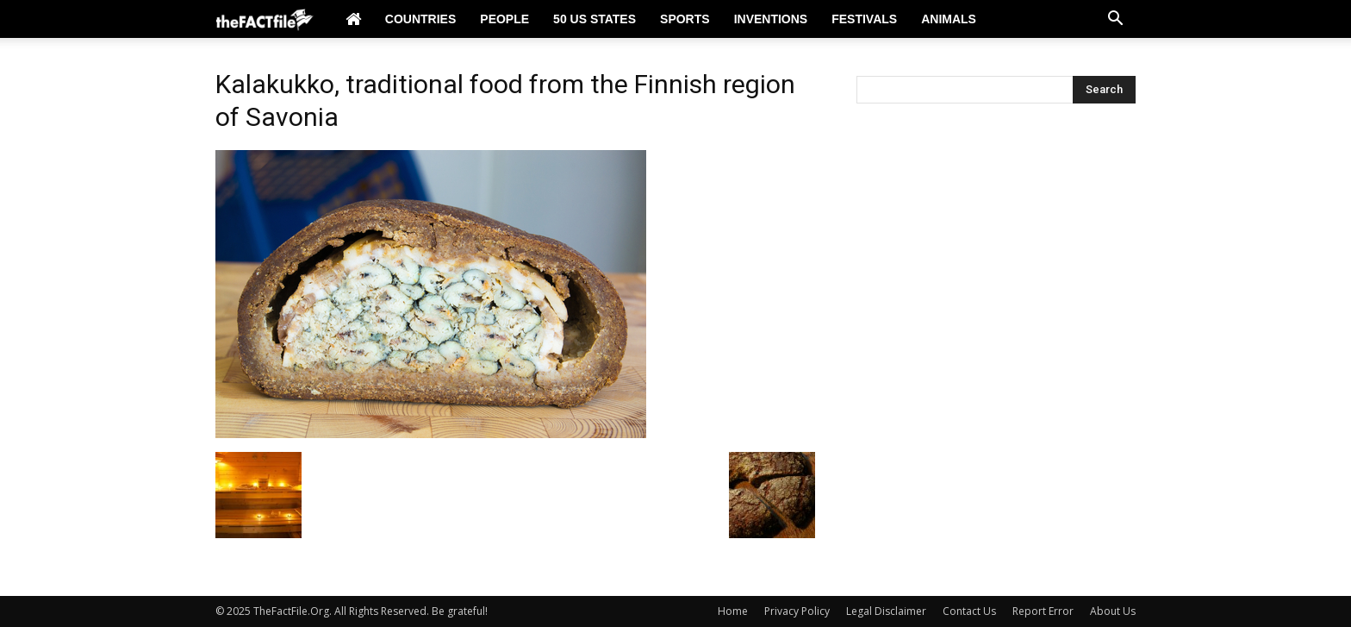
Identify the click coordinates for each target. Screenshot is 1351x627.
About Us (1113, 611)
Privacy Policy (797, 611)
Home (733, 611)
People (504, 19)
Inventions (771, 19)
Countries (420, 19)
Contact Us (969, 611)
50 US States (594, 19)
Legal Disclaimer (886, 611)
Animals (948, 19)
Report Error (1043, 611)
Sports (685, 19)
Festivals (864, 19)
